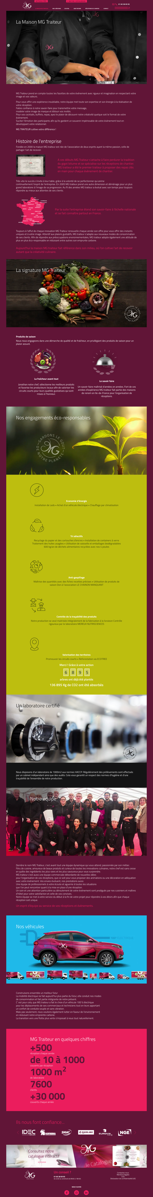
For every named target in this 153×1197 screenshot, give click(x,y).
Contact (106, 8)
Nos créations (56, 8)
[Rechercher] (129, 8)
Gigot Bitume (78, 8)
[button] (18, 1132)
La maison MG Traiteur (42, 8)
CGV (123, 1177)
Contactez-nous (123, 1173)
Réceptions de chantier (92, 8)
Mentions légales (123, 1175)
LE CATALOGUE (42, 1162)
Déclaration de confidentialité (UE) (123, 1179)
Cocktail (67, 8)
